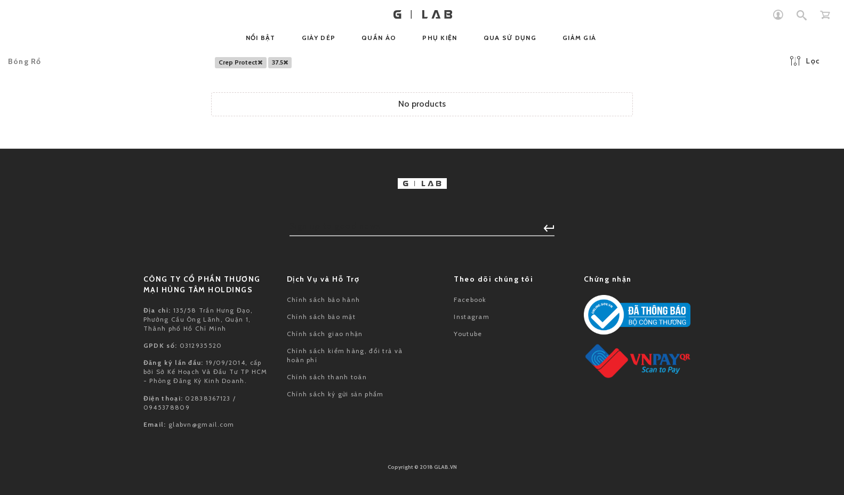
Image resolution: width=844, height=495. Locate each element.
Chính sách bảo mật (321, 317)
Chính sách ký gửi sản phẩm (335, 394)
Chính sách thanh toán (327, 377)
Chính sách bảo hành (323, 300)
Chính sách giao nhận (325, 334)
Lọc (805, 61)
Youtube (468, 334)
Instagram (471, 317)
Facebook (470, 300)
